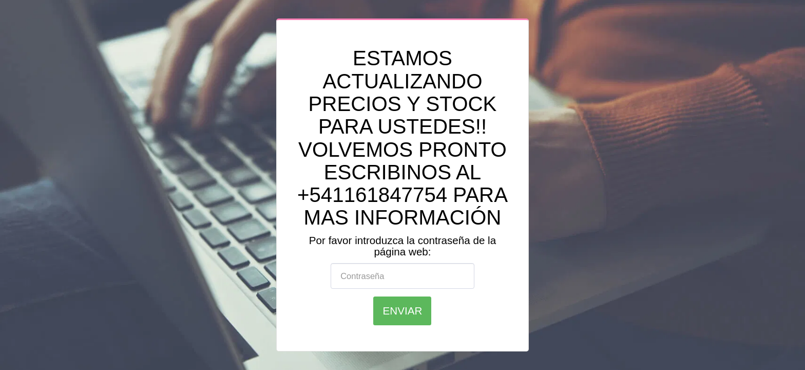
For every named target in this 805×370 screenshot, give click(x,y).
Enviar (403, 311)
